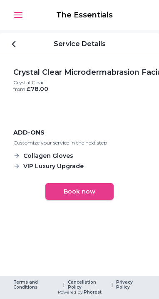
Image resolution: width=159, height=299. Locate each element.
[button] (18, 15)
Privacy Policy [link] (125, 285)
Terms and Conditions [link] (26, 285)
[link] (84, 15)
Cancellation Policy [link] (82, 285)
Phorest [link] (92, 292)
